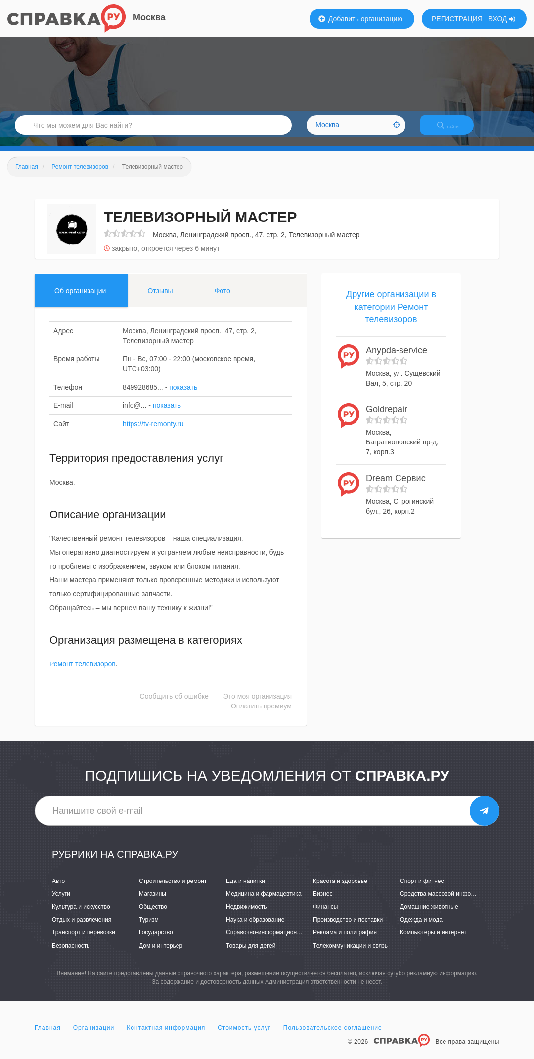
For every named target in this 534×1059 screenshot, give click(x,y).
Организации (94, 1036)
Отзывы (160, 299)
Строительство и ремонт (173, 889)
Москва (149, 17)
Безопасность (71, 954)
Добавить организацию (360, 19)
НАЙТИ (455, 131)
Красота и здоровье (340, 889)
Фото (222, 299)
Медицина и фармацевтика (264, 902)
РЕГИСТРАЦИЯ (457, 19)
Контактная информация (166, 1036)
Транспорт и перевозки (83, 941)
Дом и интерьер (160, 954)
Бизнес (322, 902)
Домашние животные (429, 915)
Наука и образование (255, 928)
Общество (153, 915)
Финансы (325, 915)
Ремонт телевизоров (82, 673)
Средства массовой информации (445, 902)
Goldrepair (386, 418)
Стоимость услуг (244, 1036)
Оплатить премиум (261, 715)
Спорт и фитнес (422, 889)
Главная (48, 1036)
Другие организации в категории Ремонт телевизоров (391, 315)
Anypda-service (396, 358)
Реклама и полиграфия (345, 941)
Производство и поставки (348, 928)
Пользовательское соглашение (332, 1036)
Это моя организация (257, 705)
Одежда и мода (421, 928)
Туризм (149, 928)
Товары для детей (250, 954)
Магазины (152, 902)
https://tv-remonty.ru (153, 432)
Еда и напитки (245, 889)
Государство (156, 941)
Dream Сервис (396, 486)
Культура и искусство (81, 915)
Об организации (80, 299)
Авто (58, 889)
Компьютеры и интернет (433, 941)
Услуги (61, 902)
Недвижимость (246, 915)
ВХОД (502, 19)
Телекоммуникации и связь (350, 954)
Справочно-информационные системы (279, 941)
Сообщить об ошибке (174, 705)
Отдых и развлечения (81, 928)
